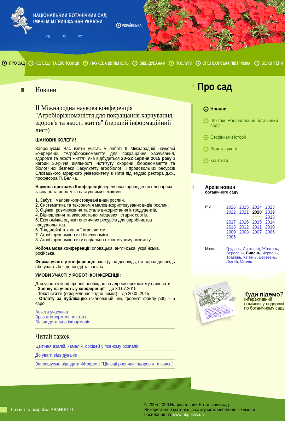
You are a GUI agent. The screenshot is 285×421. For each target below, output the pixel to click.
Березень (267, 257)
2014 (270, 222)
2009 (231, 232)
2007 (257, 232)
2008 (244, 232)
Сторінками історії (228, 137)
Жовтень (270, 249)
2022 (231, 212)
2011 (257, 227)
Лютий (232, 261)
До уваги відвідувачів (56, 355)
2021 (244, 212)
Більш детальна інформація (62, 321)
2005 (231, 237)
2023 (270, 207)
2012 (244, 227)
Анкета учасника (51, 312)
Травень (233, 257)
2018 (270, 217)
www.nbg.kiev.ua (188, 414)
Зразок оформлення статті (61, 317)
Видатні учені (223, 148)
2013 (231, 227)
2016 (244, 222)
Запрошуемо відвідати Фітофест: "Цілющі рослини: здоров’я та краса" (104, 364)
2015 (257, 222)
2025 (244, 207)
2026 (231, 207)
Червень (270, 253)
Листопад (251, 249)
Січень (246, 261)
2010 (270, 227)
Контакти (219, 160)
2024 (257, 207)
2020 (257, 212)
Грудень (233, 249)
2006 (270, 232)
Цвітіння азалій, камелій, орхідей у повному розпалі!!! (88, 346)
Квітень (250, 257)
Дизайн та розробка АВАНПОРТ (42, 409)
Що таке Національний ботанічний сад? (244, 123)
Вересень (235, 253)
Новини (218, 108)
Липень (253, 253)
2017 (231, 222)
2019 (270, 212)
